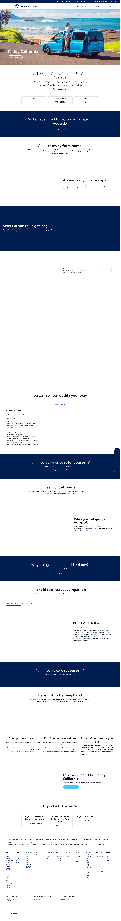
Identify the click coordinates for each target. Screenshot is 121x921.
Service (97, 854)
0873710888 (11, 899)
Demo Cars (88, 856)
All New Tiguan (9, 860)
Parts (97, 874)
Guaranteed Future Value (89, 868)
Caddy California (69, 856)
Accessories (98, 876)
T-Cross (8, 854)
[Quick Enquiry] (117, 466)
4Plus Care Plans (99, 869)
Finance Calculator (88, 865)
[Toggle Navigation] (116, 6)
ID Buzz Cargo (29, 864)
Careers (107, 858)
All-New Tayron (9, 864)
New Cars (88, 854)
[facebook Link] (115, 1)
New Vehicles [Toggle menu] (81, 6)
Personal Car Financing (88, 871)
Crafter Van (58, 858)
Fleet (87, 877)
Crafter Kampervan (78, 860)
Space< (32, 603)
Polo (17, 860)
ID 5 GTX (8, 875)
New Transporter (60, 856)
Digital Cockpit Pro (13, 603)
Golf (17, 854)
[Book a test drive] (15, 57)
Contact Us (108, 854)
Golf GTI (18, 856)
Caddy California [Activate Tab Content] (59, 405)
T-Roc (7, 856)
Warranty (98, 859)
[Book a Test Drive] (117, 462)
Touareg (8, 866)
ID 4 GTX (8, 877)
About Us (108, 856)
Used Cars (88, 858)
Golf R (17, 858)
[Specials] (117, 455)
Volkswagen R (79, 863)
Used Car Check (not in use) (99, 872)
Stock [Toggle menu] (90, 6)
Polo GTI (18, 862)
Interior (24, 603)
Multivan (48, 856)
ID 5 (7, 873)
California (68, 854)
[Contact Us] (67, 1)
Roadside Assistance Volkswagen (98, 863)
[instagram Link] (118, 1)
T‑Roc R (8, 858)
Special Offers (99, 6)
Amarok (38, 854)
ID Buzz (28, 862)
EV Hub (107, 860)
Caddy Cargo (59, 854)
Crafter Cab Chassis (78, 857)
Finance (87, 862)
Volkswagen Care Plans (100, 867)
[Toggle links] (11, 914)
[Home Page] (10, 6)
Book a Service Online (99, 857)
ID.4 (7, 871)
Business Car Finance (89, 875)
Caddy (47, 854)
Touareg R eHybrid (8, 869)
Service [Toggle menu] (108, 6)
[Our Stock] (117, 451)
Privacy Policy (9, 883)
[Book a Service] (117, 459)
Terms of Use (9, 885)
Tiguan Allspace (9, 862)
